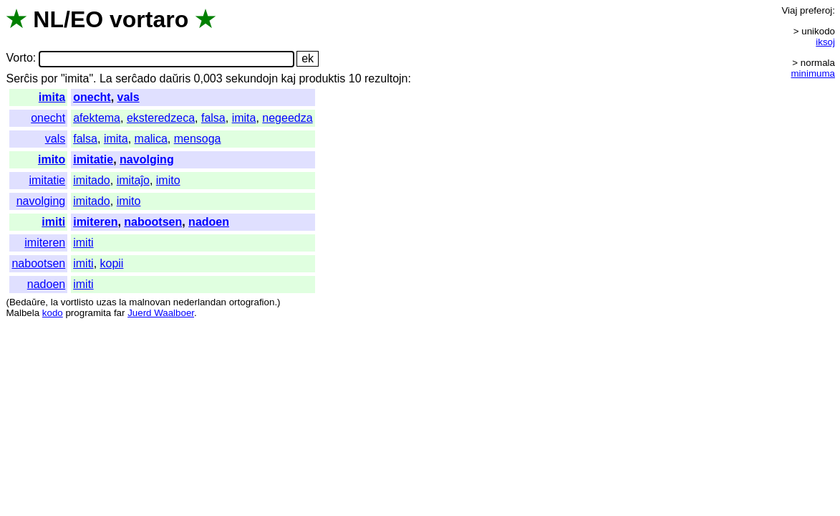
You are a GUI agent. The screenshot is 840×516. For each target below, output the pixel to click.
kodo (52, 312)
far (119, 312)
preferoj (816, 10)
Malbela (22, 312)
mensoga (197, 139)
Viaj (789, 10)
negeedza (287, 118)
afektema (96, 118)
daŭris (175, 78)
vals (128, 97)
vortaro (149, 19)
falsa (213, 118)
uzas (106, 302)
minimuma (813, 73)
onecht (91, 97)
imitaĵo (133, 180)
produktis (322, 78)
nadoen (208, 222)
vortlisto (77, 302)
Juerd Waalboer (160, 312)
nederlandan (199, 302)
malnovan (149, 302)
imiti (53, 222)
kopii (112, 263)
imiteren (95, 222)
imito (51, 159)
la (54, 302)
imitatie (93, 159)
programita (88, 312)
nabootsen (153, 222)
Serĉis (21, 78)
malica (151, 139)
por (49, 78)
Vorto (19, 58)
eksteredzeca (161, 118)
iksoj (825, 42)
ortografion (252, 302)
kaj (288, 78)
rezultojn (386, 78)
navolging (147, 159)
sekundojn (252, 78)
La (106, 78)
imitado (91, 180)
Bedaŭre (27, 302)
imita (52, 97)
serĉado (135, 78)
